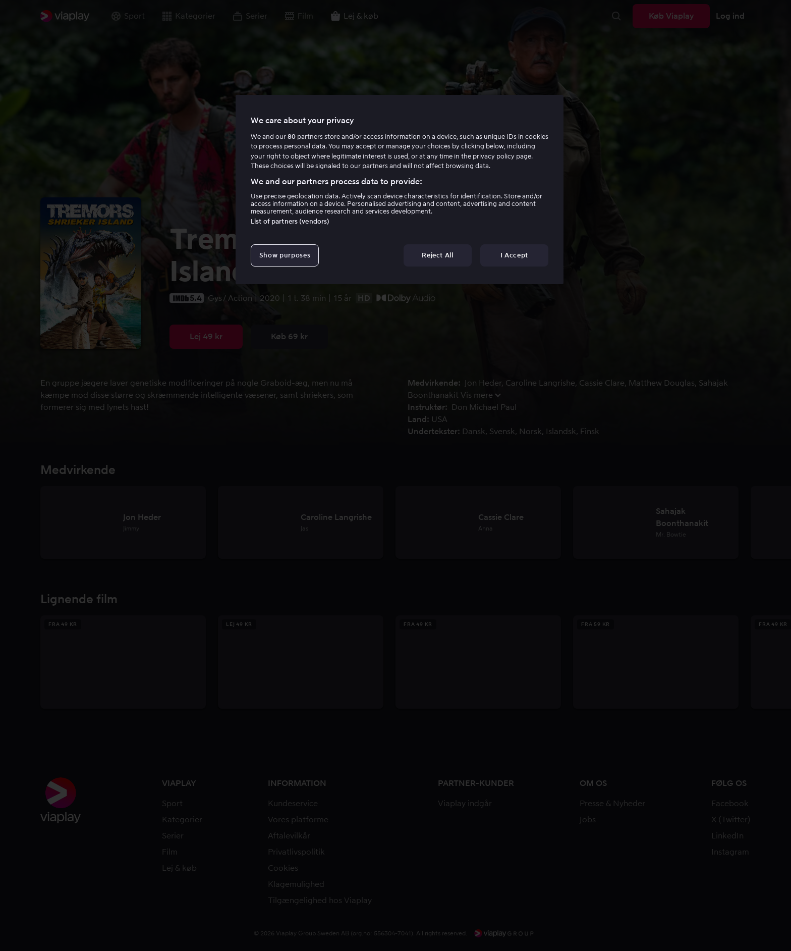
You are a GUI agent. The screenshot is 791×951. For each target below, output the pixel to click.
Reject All (438, 255)
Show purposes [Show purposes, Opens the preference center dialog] (284, 255)
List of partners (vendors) (290, 221)
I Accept (514, 255)
